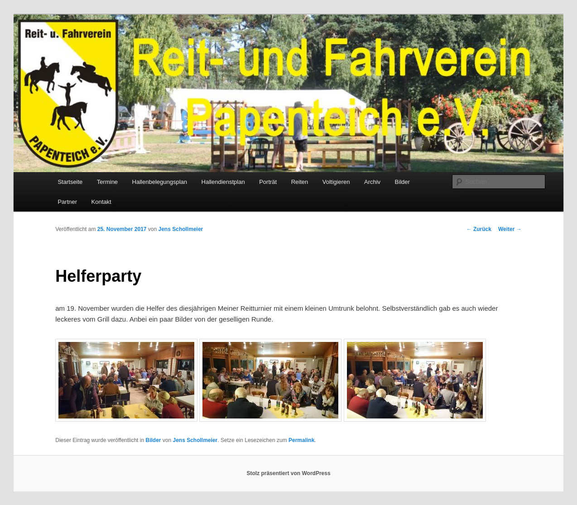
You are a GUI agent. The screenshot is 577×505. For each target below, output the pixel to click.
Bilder (402, 181)
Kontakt (101, 201)
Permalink (301, 440)
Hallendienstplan (223, 181)
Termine (107, 181)
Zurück (478, 229)
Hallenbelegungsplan (159, 181)
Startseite (70, 181)
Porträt (268, 181)
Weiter (510, 229)
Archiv (372, 181)
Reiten (299, 181)
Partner (67, 201)
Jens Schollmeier (181, 229)
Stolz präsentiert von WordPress (288, 473)
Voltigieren (336, 181)
